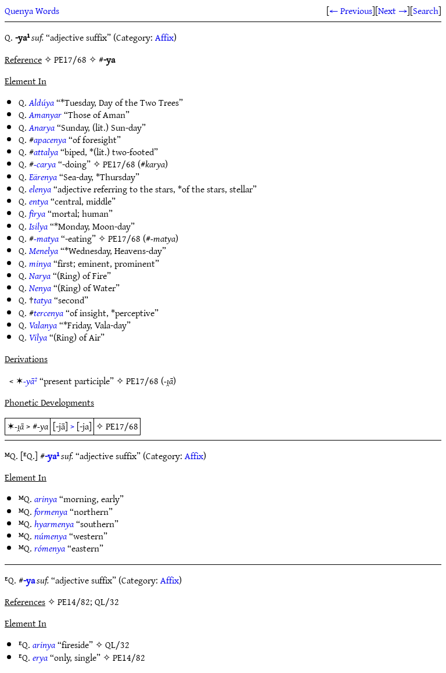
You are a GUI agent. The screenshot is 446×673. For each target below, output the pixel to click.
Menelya (43, 250)
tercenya (48, 313)
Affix (164, 37)
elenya (40, 189)
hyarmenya (54, 524)
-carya (45, 164)
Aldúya (41, 102)
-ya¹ (52, 456)
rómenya (49, 548)
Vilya (38, 337)
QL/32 (117, 644)
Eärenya (43, 177)
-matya (46, 238)
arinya (45, 499)
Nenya (40, 288)
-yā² (30, 381)
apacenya (50, 139)
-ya (29, 580)
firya (37, 213)
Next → (392, 10)
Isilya (38, 226)
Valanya (43, 325)
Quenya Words (32, 10)
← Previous (350, 10)
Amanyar (45, 114)
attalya (46, 152)
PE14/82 (129, 657)
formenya (50, 511)
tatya (43, 300)
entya (38, 201)
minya (40, 263)
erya (40, 657)
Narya (40, 275)
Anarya (42, 127)
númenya (50, 536)
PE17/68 (119, 164)
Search (425, 10)
